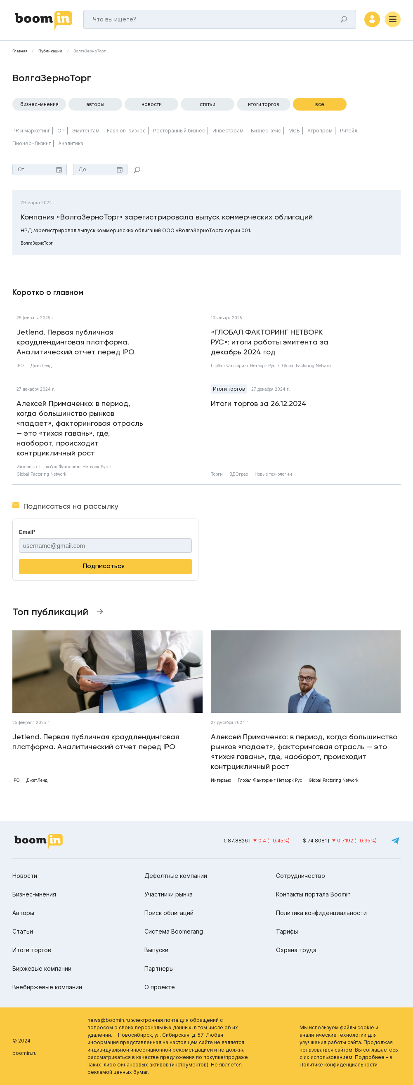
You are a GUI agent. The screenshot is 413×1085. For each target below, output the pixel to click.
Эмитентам (85, 130)
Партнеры (159, 968)
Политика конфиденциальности (321, 912)
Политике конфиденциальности (339, 1064)
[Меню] (393, 19)
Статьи (207, 104)
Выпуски (156, 949)
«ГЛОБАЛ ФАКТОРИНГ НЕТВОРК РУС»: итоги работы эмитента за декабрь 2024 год (269, 342)
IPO (20, 365)
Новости (152, 104)
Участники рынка (168, 894)
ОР (61, 130)
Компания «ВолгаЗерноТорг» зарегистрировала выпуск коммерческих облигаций (167, 216)
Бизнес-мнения (39, 104)
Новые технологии (273, 474)
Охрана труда (296, 949)
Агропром (320, 130)
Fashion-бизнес (126, 130)
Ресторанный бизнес (179, 130)
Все (319, 104)
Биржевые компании (41, 968)
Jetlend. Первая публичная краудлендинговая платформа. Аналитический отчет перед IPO (76, 342)
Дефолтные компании (175, 875)
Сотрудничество (300, 875)
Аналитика (70, 143)
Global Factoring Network (307, 365)
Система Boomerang (173, 931)
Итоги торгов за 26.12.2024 (259, 403)
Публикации (50, 51)
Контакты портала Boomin (313, 894)
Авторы (95, 104)
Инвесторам (227, 130)
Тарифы (287, 931)
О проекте (159, 987)
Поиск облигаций (169, 912)
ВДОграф (238, 474)
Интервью (27, 467)
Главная (19, 51)
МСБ (294, 130)
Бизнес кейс (266, 130)
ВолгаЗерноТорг (89, 51)
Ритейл (348, 130)
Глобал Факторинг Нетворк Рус (243, 365)
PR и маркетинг (31, 130)
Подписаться (104, 566)
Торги (217, 474)
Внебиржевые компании (47, 987)
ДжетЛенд (41, 365)
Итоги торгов (263, 104)
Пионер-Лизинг (31, 143)
